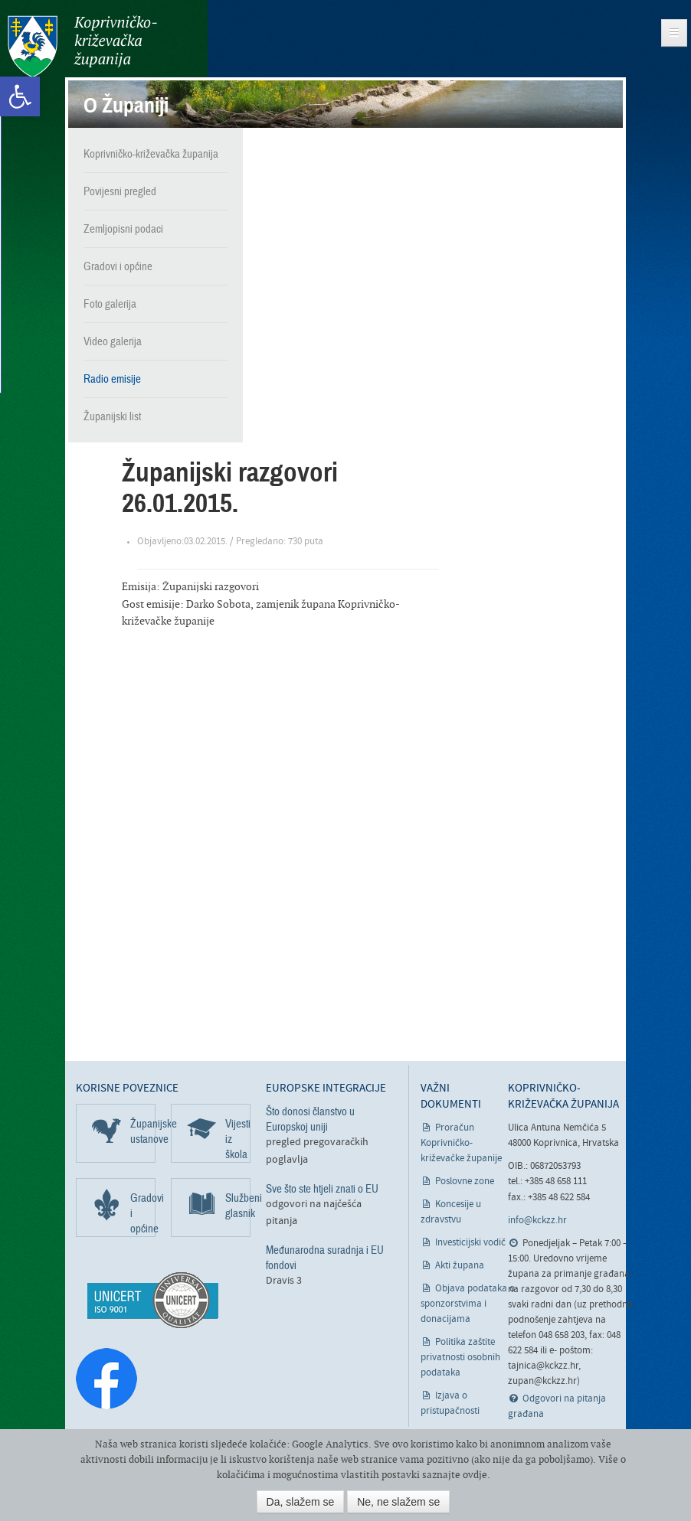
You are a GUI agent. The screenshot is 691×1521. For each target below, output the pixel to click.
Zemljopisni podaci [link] (123, 229)
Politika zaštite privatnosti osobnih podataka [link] (460, 1357)
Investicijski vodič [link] (470, 1243)
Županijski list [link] (112, 416)
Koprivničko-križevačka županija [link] (82, 46)
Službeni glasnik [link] (238, 1205)
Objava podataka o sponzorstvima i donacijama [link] (468, 1304)
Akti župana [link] (459, 1266)
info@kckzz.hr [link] (537, 1221)
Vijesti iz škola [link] (238, 1139)
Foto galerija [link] (110, 304)
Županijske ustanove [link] (143, 1131)
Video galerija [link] (113, 341)
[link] (20, 96)
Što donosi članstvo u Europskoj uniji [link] (310, 1119)
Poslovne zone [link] (464, 1181)
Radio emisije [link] (112, 379)
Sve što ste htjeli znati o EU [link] (322, 1188)
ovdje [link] (475, 1474)
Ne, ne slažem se (398, 1502)
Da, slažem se (301, 1502)
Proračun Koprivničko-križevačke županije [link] (461, 1143)
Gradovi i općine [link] (118, 266)
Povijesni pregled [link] (120, 191)
